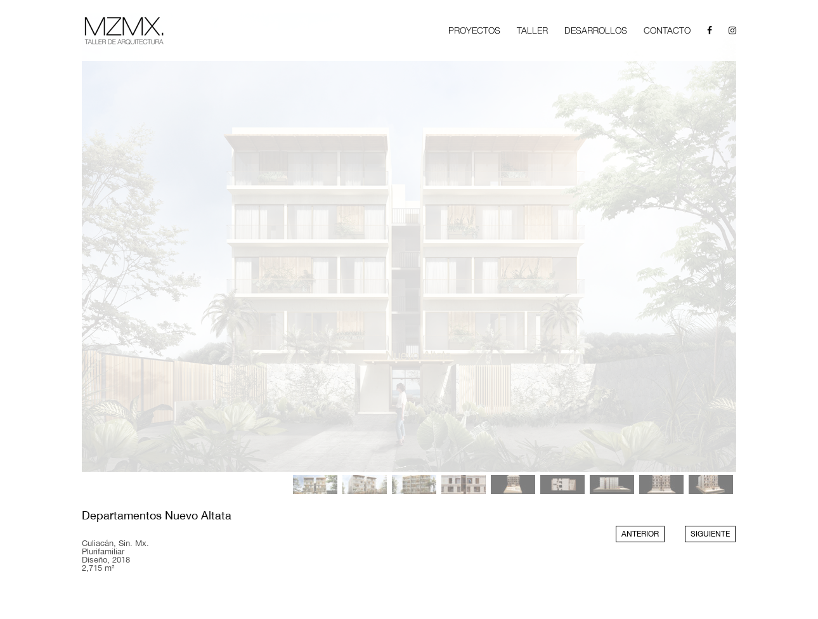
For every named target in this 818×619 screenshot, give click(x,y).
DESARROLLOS (595, 31)
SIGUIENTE (710, 534)
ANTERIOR (640, 534)
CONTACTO (667, 31)
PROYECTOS (474, 31)
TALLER (532, 31)
